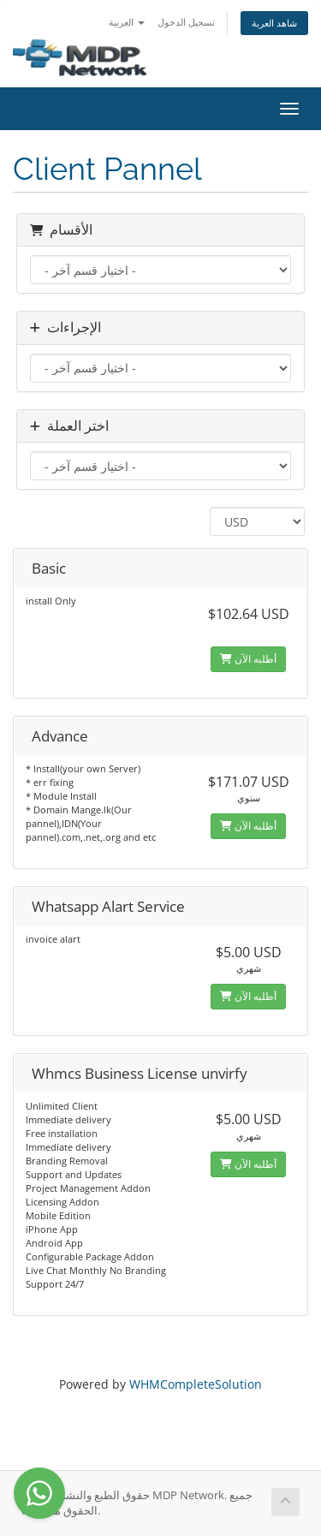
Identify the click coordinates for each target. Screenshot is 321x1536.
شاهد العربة (274, 22)
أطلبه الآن (248, 659)
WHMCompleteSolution (195, 1384)
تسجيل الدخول (186, 21)
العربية (127, 21)
